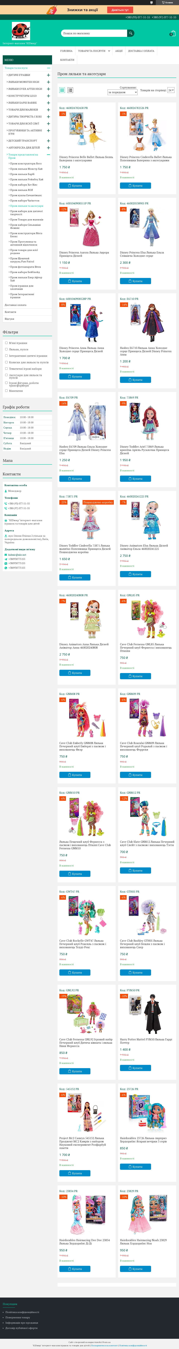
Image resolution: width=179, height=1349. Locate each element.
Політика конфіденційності (22, 1312)
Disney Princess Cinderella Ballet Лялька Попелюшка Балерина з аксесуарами (146, 158)
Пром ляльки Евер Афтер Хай (26, 279)
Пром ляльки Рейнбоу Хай (26, 179)
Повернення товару (17, 1317)
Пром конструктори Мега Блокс (26, 234)
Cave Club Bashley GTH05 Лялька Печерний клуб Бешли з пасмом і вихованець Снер (142, 944)
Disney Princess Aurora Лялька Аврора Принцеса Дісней (84, 254)
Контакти (67, 60)
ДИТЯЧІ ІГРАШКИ (19, 75)
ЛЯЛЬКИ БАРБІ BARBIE (22, 102)
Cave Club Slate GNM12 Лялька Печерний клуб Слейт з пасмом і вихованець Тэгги (147, 843)
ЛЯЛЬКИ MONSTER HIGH (23, 82)
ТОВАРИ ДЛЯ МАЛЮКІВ (23, 109)
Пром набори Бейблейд (25, 272)
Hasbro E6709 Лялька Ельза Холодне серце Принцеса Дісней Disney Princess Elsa (85, 450)
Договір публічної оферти (21, 1328)
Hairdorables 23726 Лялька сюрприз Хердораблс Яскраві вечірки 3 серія (143, 1139)
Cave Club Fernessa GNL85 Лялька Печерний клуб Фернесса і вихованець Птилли (146, 647)
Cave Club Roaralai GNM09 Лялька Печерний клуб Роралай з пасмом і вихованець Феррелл (143, 746)
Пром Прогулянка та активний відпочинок (23, 243)
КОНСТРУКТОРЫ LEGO (22, 95)
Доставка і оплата (141, 51)
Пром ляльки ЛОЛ (21, 190)
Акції (119, 51)
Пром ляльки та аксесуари (26, 205)
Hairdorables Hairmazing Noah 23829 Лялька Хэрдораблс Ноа (143, 1241)
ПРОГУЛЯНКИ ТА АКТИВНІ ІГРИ (25, 132)
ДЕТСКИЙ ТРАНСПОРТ (22, 140)
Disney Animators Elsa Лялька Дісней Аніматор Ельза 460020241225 (144, 547)
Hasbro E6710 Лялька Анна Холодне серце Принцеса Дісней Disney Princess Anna (146, 351)
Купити (77, 185)
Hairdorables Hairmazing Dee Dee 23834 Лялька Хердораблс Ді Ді (84, 1241)
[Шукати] (130, 31)
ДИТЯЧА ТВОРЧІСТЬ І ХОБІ (25, 116)
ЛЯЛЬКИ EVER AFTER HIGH (25, 89)
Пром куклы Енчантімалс (26, 195)
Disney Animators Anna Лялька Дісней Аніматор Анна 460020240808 (84, 646)
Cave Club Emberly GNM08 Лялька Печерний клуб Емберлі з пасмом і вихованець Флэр (82, 746)
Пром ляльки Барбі (22, 174)
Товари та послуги (91, 51)
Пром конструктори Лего (26, 163)
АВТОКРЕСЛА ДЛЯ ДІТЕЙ (24, 147)
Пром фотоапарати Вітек (25, 266)
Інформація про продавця (21, 1322)
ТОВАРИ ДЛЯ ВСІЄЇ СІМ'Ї (23, 123)
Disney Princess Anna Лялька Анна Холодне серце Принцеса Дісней (81, 349)
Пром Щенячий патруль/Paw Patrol (22, 260)
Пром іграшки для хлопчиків (21, 287)
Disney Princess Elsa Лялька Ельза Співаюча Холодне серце (142, 254)
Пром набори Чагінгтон (24, 200)
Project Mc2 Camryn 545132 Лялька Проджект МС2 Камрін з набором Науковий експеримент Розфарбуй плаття (82, 1143)
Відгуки (9, 318)
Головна (66, 51)
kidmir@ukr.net (17, 554)
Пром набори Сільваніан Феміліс (25, 226)
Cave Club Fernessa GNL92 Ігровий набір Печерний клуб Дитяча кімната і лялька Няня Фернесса (86, 1043)
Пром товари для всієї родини (24, 251)
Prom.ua (106, 1342)
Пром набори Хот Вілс (23, 184)
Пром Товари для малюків (26, 219)
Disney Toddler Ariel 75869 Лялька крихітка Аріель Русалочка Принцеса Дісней (144, 450)
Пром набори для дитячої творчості (26, 212)
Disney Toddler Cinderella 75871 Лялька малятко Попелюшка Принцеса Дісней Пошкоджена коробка (85, 549)
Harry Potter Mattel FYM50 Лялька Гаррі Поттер (146, 1041)
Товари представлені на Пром (23, 156)
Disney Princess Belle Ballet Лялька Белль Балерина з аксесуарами (86, 158)
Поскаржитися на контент (104, 1345)
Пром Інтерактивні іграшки (22, 295)
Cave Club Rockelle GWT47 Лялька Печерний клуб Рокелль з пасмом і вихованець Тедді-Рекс (82, 944)
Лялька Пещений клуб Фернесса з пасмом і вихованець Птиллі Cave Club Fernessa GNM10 (85, 845)
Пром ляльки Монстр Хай (26, 168)
